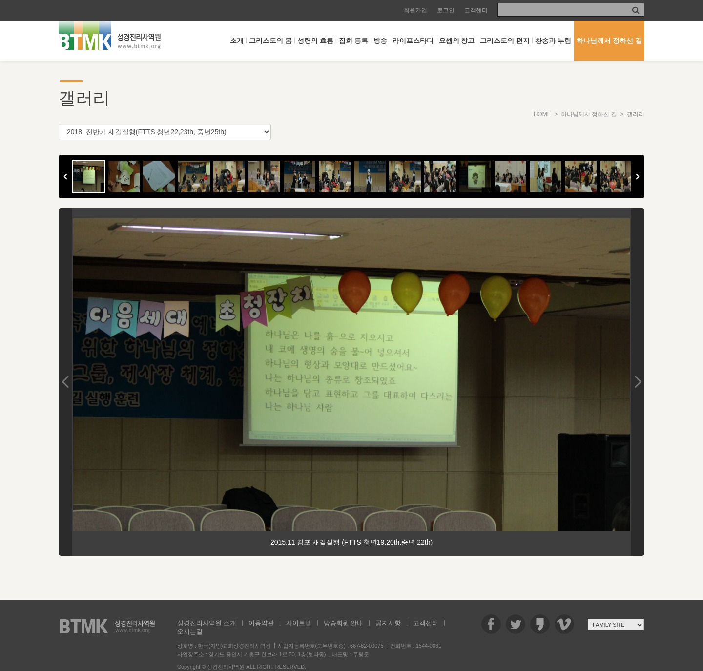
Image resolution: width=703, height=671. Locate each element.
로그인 (446, 10)
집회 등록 (353, 40)
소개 (237, 40)
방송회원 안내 (344, 623)
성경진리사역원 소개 (206, 623)
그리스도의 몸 (270, 40)
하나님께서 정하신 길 (609, 40)
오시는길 (190, 631)
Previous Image (65, 382)
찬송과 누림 (553, 40)
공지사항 (388, 623)
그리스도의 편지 (505, 40)
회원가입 (415, 10)
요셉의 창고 (457, 40)
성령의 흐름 (315, 40)
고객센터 (476, 10)
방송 (380, 40)
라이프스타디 (413, 40)
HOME (542, 114)
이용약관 (261, 623)
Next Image (637, 382)
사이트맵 (298, 623)
